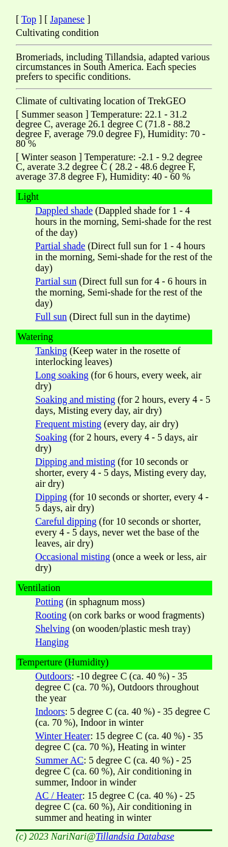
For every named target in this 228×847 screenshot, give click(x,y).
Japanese (67, 19)
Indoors (50, 711)
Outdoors (53, 676)
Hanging (52, 642)
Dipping (51, 497)
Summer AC (59, 760)
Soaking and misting (75, 399)
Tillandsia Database (134, 836)
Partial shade (60, 246)
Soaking (51, 437)
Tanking (51, 351)
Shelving (52, 628)
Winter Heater (62, 736)
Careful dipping (66, 521)
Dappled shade (64, 210)
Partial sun (56, 281)
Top (28, 19)
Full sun (51, 316)
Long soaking (62, 375)
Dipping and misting (75, 461)
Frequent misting (68, 424)
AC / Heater (58, 795)
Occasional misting (72, 556)
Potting (49, 602)
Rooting (51, 615)
